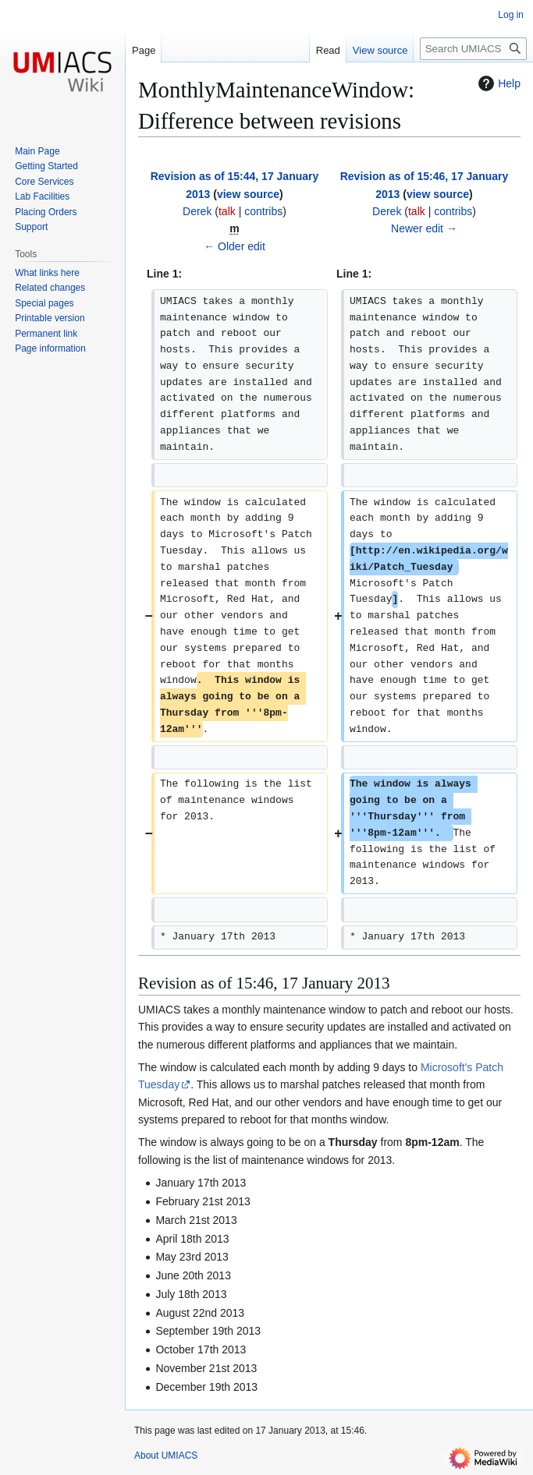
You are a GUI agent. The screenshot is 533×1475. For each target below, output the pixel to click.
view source (248, 194)
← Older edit (234, 246)
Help (497, 83)
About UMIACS (165, 1455)
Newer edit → (424, 228)
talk (227, 211)
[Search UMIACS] (473, 48)
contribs (263, 211)
